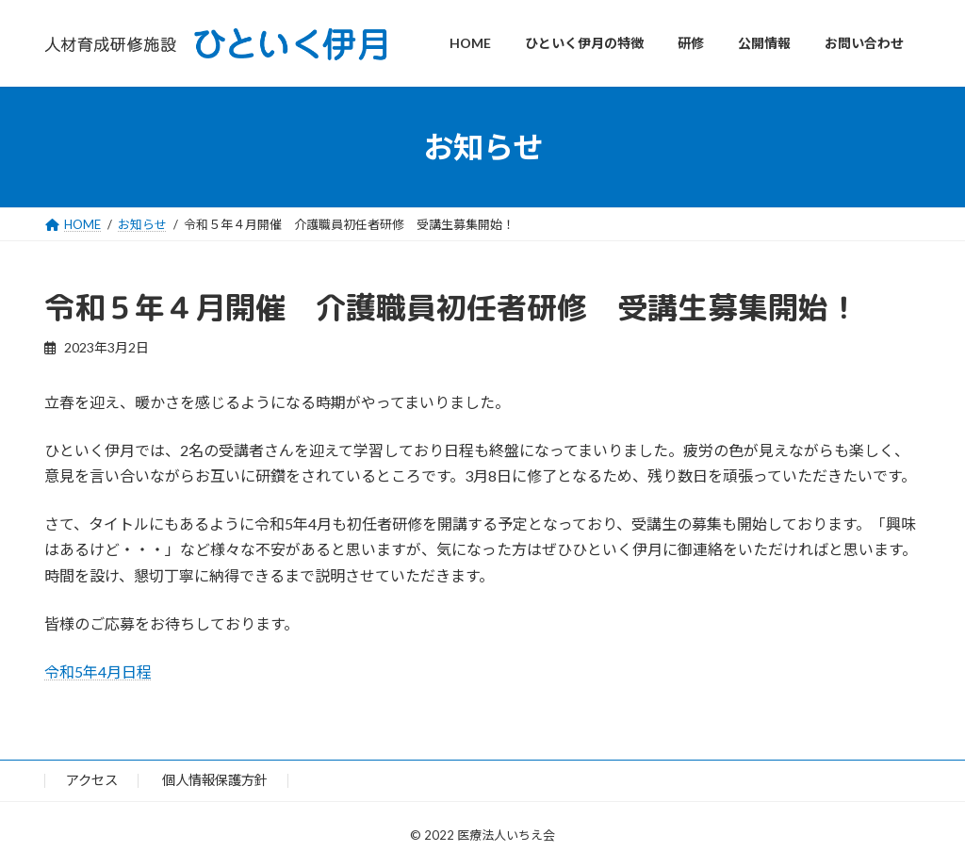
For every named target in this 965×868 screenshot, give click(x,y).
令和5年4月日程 (98, 671)
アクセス (92, 781)
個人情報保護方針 (215, 781)
